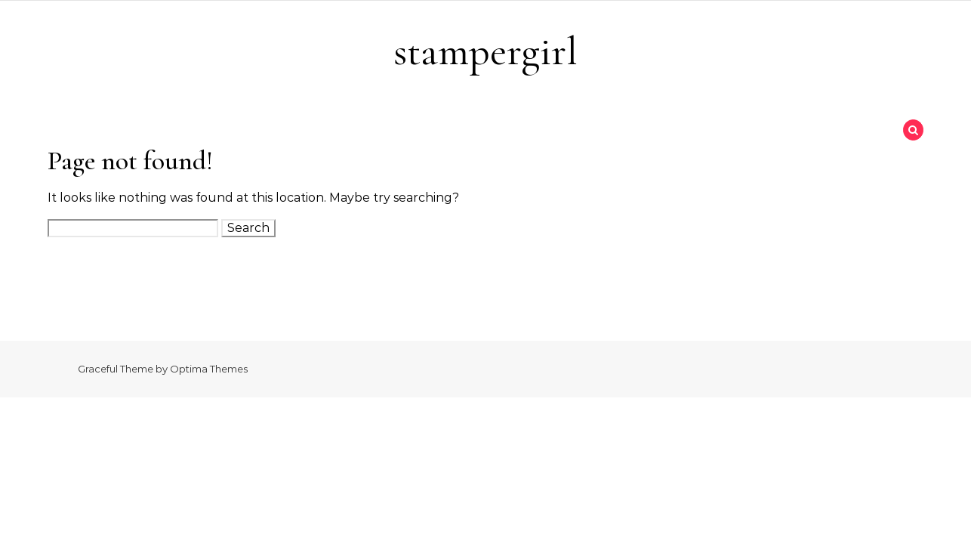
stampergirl (485, 51)
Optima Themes (209, 369)
